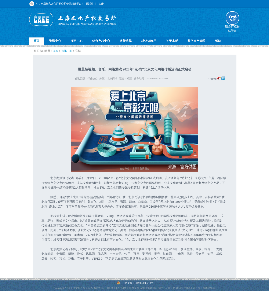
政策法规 (126, 41)
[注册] (101, 3)
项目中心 (77, 41)
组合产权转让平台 (232, 27)
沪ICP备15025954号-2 (116, 288)
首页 (36, 41)
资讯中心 (55, 41)
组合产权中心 (101, 41)
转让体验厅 (148, 41)
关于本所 (172, 41)
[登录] (89, 3)
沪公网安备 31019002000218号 (135, 282)
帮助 (218, 41)
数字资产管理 (196, 41)
